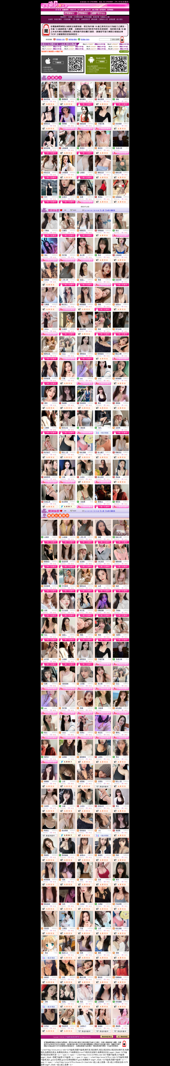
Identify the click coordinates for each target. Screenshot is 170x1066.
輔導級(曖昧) (73, 39)
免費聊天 (90, 172)
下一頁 (102, 210)
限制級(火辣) (60, 39)
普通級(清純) (85, 39)
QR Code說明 (124, 51)
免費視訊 (54, 99)
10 (98, 210)
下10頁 (107, 210)
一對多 (109, 123)
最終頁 (112, 210)
